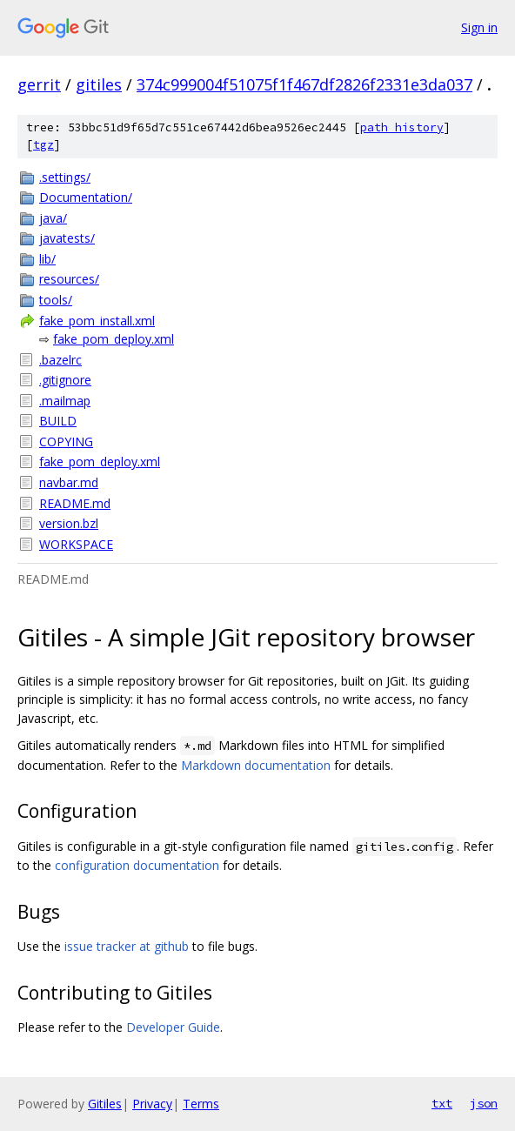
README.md (74, 503)
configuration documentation (137, 865)
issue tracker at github (126, 946)
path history (402, 127)
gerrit (39, 84)
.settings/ (64, 177)
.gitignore (65, 379)
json (484, 1103)
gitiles (99, 84)
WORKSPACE (76, 544)
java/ (53, 218)
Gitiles (105, 1103)
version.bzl (68, 523)
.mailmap (64, 400)
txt (441, 1103)
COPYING (66, 441)
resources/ (69, 279)
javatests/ (67, 238)
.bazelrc (60, 359)
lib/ (47, 259)
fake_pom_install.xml (97, 320)
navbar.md (68, 482)
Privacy (152, 1103)
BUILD (58, 420)
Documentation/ (85, 197)
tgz (43, 144)
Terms (201, 1103)
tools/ (55, 299)
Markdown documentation (256, 765)
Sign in (479, 27)
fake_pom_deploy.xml (113, 339)
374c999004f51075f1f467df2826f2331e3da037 (304, 84)
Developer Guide (173, 1027)
